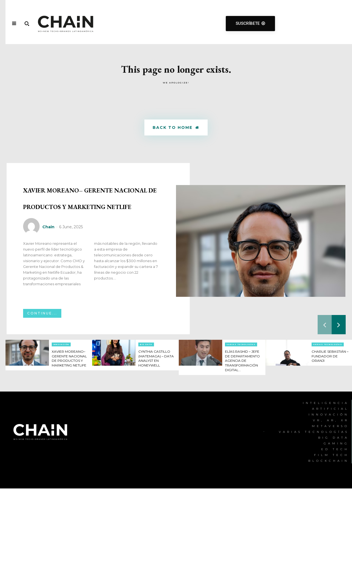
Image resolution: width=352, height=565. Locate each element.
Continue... (42, 381)
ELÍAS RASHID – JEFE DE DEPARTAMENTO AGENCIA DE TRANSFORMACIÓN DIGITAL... (245, 430)
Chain (48, 294)
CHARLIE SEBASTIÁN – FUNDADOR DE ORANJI (327, 425)
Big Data (146, 412)
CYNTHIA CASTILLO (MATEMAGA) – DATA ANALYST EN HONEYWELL (157, 428)
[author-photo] (32, 294)
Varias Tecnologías (241, 412)
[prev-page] (325, 392)
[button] (26, 23)
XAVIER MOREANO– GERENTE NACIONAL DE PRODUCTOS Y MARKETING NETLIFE (91, 230)
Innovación (61, 412)
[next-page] (339, 392)
